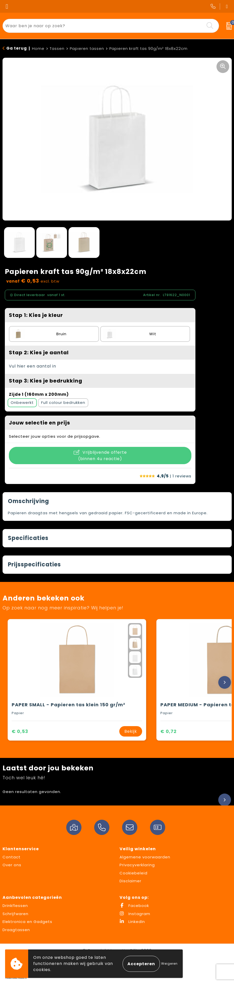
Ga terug (16, 48)
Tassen (57, 48)
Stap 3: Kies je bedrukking (45, 380)
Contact (12, 857)
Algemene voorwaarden (145, 857)
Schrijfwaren (15, 913)
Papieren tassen (87, 48)
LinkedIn (132, 921)
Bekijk (130, 731)
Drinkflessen (15, 905)
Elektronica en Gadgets (27, 921)
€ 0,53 (20, 731)
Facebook (134, 905)
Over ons (12, 865)
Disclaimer (130, 881)
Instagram (135, 913)
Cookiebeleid (133, 873)
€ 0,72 (168, 731)
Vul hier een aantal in (32, 366)
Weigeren (169, 963)
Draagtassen (16, 929)
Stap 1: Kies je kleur (36, 315)
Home (38, 48)
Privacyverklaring (137, 865)
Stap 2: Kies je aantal (39, 352)
